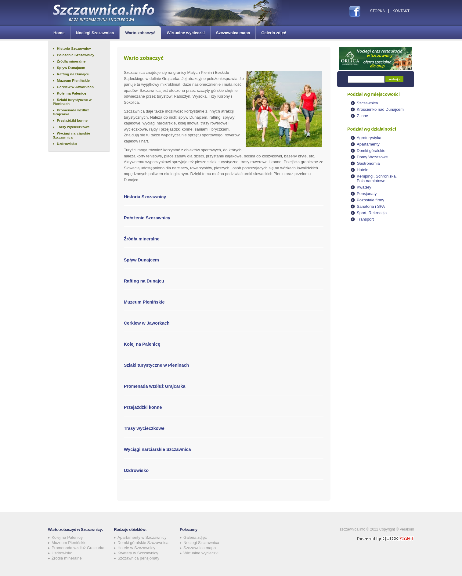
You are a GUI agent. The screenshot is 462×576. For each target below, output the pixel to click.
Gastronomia (368, 163)
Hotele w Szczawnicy (136, 547)
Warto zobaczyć (140, 33)
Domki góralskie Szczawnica (142, 542)
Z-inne (362, 115)
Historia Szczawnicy (74, 48)
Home (59, 33)
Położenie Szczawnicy (75, 55)
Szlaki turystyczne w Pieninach (72, 102)
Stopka (377, 11)
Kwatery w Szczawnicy (137, 553)
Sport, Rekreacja (372, 213)
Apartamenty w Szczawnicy (142, 537)
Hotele (362, 169)
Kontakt (401, 11)
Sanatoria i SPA (371, 206)
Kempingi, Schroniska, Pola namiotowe (377, 178)
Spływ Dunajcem (71, 68)
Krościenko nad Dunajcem (380, 109)
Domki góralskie (371, 150)
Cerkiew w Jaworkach (75, 87)
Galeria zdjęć (273, 33)
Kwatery (364, 187)
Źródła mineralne (71, 61)
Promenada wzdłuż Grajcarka (71, 112)
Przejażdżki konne (72, 120)
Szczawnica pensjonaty (138, 558)
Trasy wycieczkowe (73, 127)
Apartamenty (368, 144)
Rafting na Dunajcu (73, 74)
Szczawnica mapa (233, 33)
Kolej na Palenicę (71, 93)
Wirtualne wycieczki (185, 33)
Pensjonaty (367, 193)
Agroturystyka (369, 137)
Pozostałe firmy (370, 200)
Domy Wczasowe (372, 157)
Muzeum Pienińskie (73, 80)
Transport (365, 219)
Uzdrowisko (67, 144)
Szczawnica (367, 103)
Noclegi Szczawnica (95, 33)
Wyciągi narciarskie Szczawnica (71, 135)
